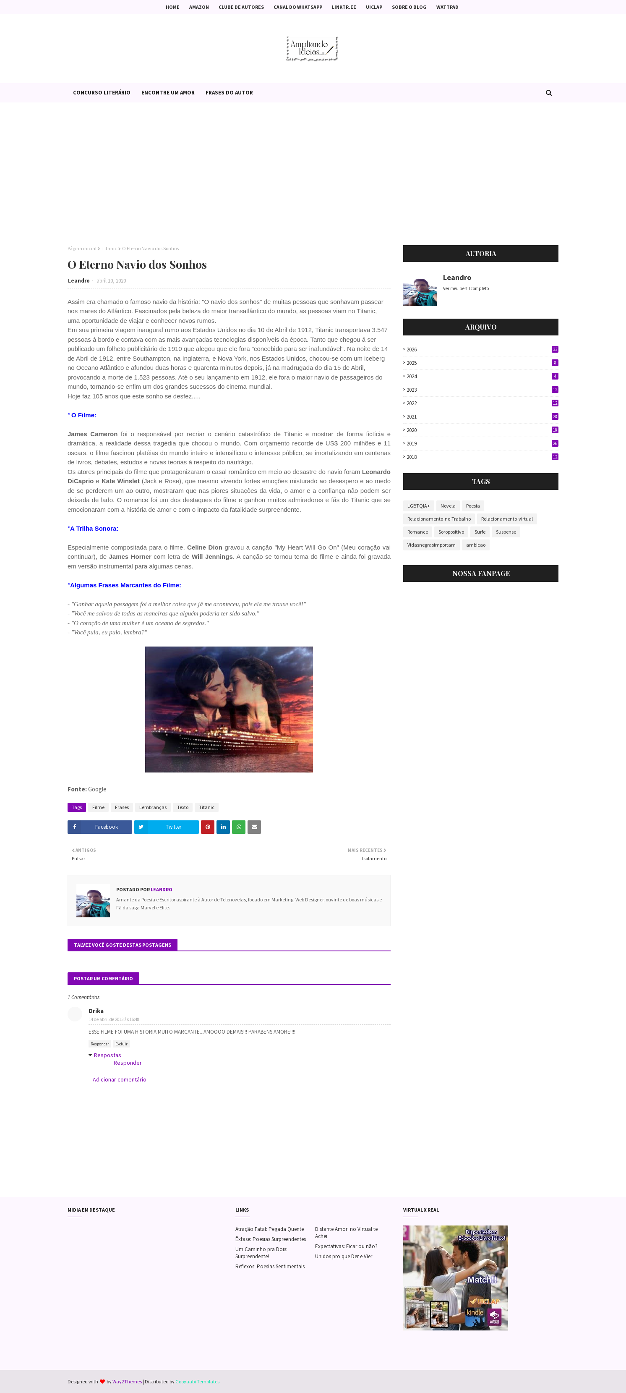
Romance (417, 532)
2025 (482, 363)
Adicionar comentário (119, 1079)
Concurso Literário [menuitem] (101, 92)
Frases (122, 807)
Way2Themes (127, 1381)
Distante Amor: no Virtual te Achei (346, 1232)
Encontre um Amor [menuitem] (168, 92)
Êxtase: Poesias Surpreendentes (270, 1239)
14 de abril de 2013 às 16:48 (114, 1019)
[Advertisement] (313, 174)
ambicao (475, 545)
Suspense (506, 532)
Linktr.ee (344, 7)
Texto (182, 807)
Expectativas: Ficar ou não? (346, 1246)
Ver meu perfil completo (466, 288)
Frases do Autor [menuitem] (229, 92)
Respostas (107, 1055)
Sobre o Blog (409, 7)
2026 (482, 349)
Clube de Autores (241, 7)
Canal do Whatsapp (298, 7)
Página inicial (82, 248)
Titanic (109, 248)
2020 (482, 430)
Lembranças (153, 807)
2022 (482, 403)
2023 (482, 389)
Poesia (473, 506)
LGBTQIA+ (418, 506)
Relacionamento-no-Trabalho (439, 519)
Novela (448, 506)
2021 (482, 416)
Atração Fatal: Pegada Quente (269, 1229)
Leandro (79, 280)
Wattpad (447, 7)
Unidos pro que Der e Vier (343, 1256)
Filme (98, 807)
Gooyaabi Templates (197, 1381)
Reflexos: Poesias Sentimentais (270, 1266)
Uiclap (374, 7)
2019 (482, 443)
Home (173, 7)
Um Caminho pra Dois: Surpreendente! (261, 1253)
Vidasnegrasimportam (431, 545)
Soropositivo (451, 532)
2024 (482, 376)
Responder (100, 1044)
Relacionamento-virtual (507, 519)
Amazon (199, 7)
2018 (482, 457)
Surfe (480, 532)
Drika (96, 1011)
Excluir (121, 1044)
